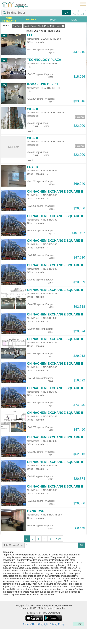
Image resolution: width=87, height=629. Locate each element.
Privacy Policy (57, 624)
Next (58, 538)
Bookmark (79, 12)
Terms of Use (29, 624)
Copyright (43, 624)
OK (66, 12)
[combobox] (36, 13)
